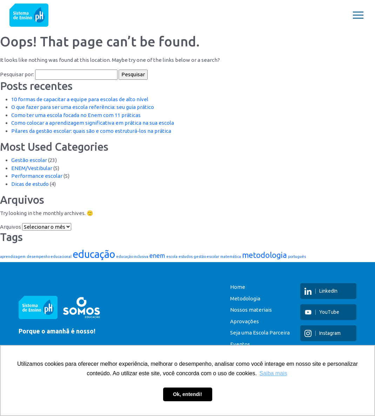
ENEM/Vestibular (31, 168)
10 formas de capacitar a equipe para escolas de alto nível (79, 99)
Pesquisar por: (17, 74)
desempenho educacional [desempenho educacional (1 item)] (49, 256)
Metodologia (238, 298)
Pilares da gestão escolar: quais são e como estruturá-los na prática (91, 131)
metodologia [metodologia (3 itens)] (264, 255)
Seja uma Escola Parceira (253, 333)
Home (230, 287)
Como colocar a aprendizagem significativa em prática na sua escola (92, 123)
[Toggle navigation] (358, 15)
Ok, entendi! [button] (187, 394)
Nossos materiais (244, 310)
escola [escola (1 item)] (172, 256)
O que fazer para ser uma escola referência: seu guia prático (82, 107)
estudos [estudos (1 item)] (186, 256)
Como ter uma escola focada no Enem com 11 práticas (76, 115)
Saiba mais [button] (273, 373)
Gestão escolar (29, 160)
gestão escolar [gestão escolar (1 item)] (206, 256)
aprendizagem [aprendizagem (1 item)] (13, 256)
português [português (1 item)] (297, 256)
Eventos (233, 344)
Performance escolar (36, 176)
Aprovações (237, 321)
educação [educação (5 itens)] (94, 254)
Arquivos (10, 227)
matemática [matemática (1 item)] (230, 256)
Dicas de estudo (30, 184)
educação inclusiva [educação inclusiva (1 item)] (132, 256)
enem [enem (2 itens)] (157, 255)
